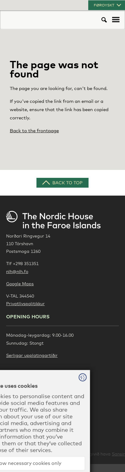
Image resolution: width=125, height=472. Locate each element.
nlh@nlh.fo (17, 271)
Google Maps (20, 283)
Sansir (118, 453)
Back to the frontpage (34, 130)
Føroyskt (108, 5)
